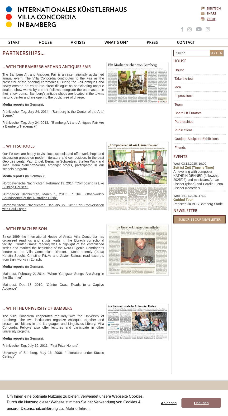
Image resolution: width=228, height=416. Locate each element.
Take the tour (184, 78)
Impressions (183, 96)
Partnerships (184, 122)
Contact (186, 42)
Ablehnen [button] (169, 403)
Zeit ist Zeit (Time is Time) (193, 167)
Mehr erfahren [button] (78, 408)
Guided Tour (183, 200)
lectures (57, 327)
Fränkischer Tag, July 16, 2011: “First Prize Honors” (40, 345)
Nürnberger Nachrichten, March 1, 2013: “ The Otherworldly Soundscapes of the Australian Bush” (53, 196)
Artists (78, 42)
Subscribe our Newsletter (199, 219)
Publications (184, 130)
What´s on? (116, 42)
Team (179, 104)
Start (14, 42)
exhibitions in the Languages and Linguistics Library (55, 324)
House (45, 42)
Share (211, 13)
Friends (180, 147)
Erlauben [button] (201, 403)
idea (178, 87)
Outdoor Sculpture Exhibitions (196, 139)
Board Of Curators (188, 113)
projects (23, 331)
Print (211, 19)
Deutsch (211, 8)
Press (152, 42)
